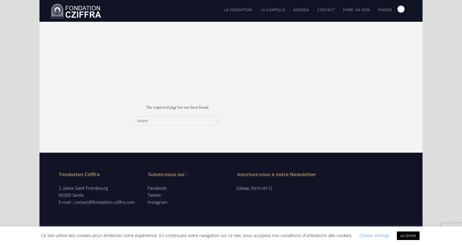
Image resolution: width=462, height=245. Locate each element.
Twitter (154, 195)
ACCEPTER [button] (408, 236)
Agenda (301, 9)
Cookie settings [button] (374, 235)
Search (401, 9)
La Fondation (239, 9)
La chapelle (273, 9)
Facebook (157, 188)
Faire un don (356, 9)
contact (326, 9)
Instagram (157, 202)
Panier (385, 9)
